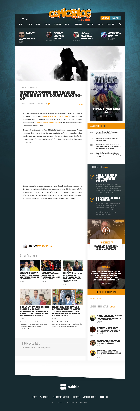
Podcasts (91, 25)
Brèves (29, 25)
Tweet (80, 104)
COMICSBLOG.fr (95, 299)
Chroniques (111, 25)
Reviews (47, 25)
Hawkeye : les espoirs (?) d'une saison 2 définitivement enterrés (104, 133)
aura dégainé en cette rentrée (55, 116)
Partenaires (44, 397)
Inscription (115, 18)
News (38, 25)
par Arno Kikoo (42, 103)
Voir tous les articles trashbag (106, 292)
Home (20, 25)
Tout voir (103, 126)
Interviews (79, 25)
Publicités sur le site (61, 397)
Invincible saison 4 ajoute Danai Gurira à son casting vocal (105, 139)
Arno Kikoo (30, 246)
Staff (34, 397)
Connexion (105, 18)
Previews (57, 25)
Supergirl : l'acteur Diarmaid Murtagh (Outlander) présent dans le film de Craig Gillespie (105, 154)
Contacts (76, 397)
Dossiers (68, 25)
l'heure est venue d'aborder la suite (47, 122)
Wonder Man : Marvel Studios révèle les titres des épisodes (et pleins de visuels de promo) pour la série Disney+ (105, 146)
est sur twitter (44, 246)
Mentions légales (89, 397)
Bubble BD (104, 397)
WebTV (100, 25)
